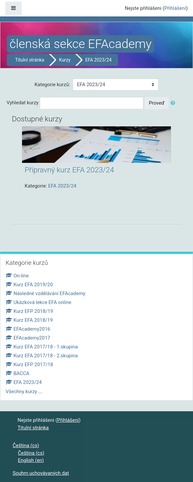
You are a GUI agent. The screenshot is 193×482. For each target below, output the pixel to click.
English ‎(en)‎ (31, 460)
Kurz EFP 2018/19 (29, 311)
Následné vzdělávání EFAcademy (45, 293)
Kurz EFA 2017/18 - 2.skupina (42, 356)
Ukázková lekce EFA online (38, 302)
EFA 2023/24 (98, 60)
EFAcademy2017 (28, 338)
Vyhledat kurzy (22, 103)
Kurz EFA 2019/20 (29, 285)
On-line (17, 276)
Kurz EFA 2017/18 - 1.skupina (42, 347)
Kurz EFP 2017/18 (29, 365)
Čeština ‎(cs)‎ (26, 445)
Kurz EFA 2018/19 (29, 320)
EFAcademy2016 (28, 329)
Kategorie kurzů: (52, 85)
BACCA (17, 373)
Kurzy (64, 60)
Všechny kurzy (21, 391)
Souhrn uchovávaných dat (41, 473)
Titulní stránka (29, 60)
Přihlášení (175, 8)
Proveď (157, 103)
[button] (174, 103)
